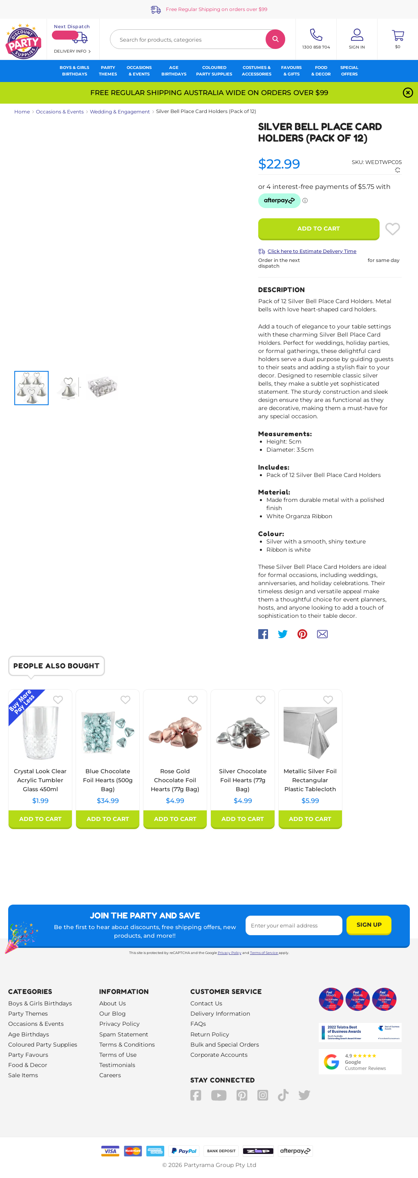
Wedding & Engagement (120, 112)
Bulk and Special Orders (224, 1044)
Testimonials (117, 1065)
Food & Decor (27, 1065)
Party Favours (28, 1054)
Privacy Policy (229, 953)
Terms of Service (264, 953)
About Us (112, 1003)
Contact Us (206, 1003)
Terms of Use (117, 1054)
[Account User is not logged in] (357, 39)
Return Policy (209, 1034)
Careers (110, 1075)
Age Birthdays (28, 1034)
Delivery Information (220, 1013)
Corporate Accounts (219, 1054)
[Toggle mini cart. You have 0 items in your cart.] (398, 39)
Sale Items (23, 1075)
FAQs (198, 1023)
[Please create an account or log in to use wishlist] (393, 229)
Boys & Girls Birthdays (40, 1003)
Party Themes (28, 1013)
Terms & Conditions (127, 1044)
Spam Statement (123, 1034)
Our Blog (112, 1013)
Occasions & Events (60, 112)
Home (22, 112)
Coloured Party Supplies (42, 1044)
